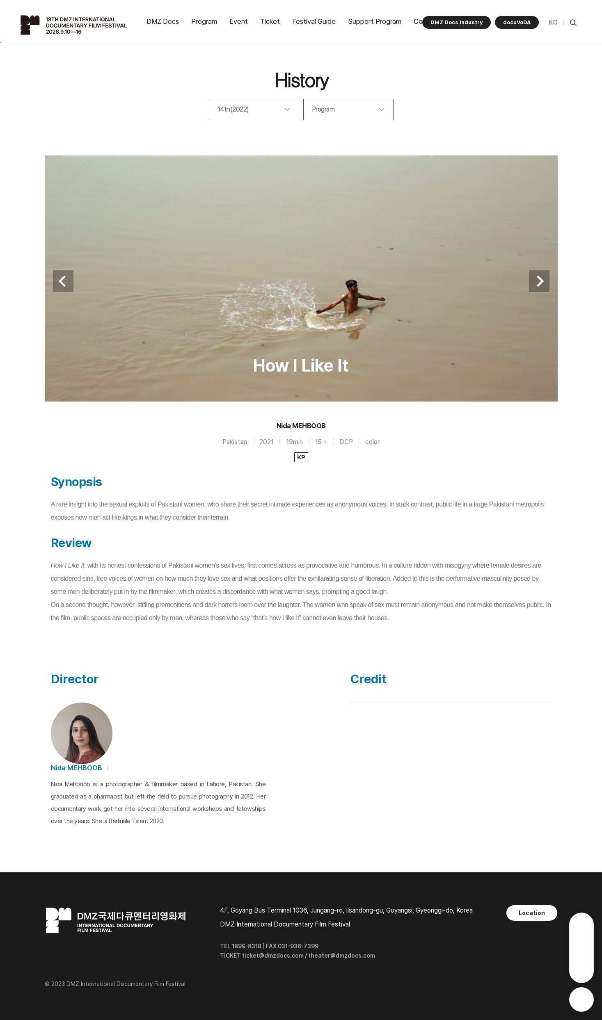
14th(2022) (233, 109)
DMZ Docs (162, 21)
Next (539, 281)
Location (532, 913)
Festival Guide (314, 21)
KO (553, 22)
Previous (63, 281)
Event (238, 21)
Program (204, 21)
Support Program (374, 21)
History (301, 79)
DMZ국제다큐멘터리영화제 (74, 25)
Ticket (270, 21)
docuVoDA (517, 22)
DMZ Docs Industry (456, 22)
